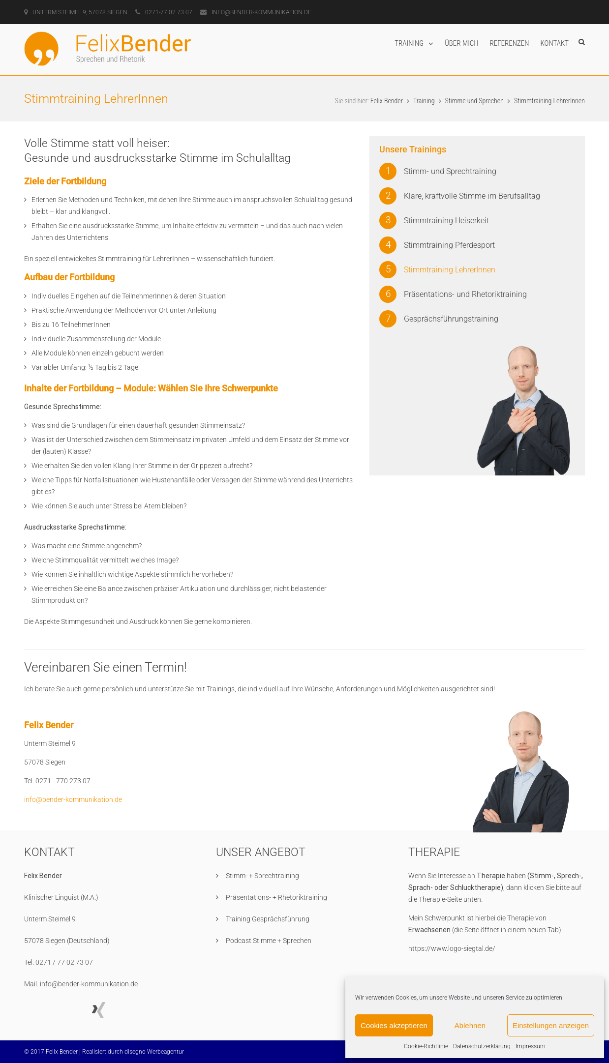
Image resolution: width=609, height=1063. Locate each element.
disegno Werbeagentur (154, 1051)
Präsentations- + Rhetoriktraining (276, 897)
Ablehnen (470, 1025)
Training (409, 43)
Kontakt (555, 43)
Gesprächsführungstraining (451, 318)
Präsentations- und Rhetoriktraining (465, 293)
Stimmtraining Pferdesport (449, 244)
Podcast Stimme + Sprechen (268, 940)
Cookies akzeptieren (394, 1025)
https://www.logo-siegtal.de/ (451, 948)
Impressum (531, 1046)
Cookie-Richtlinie (426, 1046)
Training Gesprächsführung (267, 918)
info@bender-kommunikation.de (73, 799)
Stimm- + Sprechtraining (262, 875)
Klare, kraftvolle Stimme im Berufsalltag (472, 195)
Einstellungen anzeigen (551, 1025)
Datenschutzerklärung (482, 1046)
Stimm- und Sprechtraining (450, 171)
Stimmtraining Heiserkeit (446, 220)
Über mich (461, 43)
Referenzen (509, 43)
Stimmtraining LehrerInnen (449, 269)
